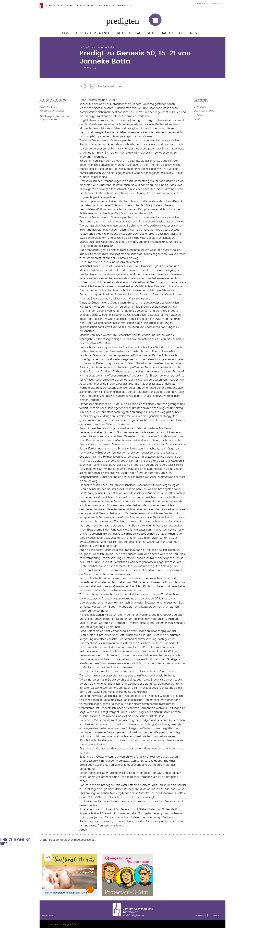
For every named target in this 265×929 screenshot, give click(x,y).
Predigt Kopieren (92, 86)
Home (66, 33)
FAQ (138, 33)
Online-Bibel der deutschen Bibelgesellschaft (67, 839)
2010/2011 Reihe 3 (205, 110)
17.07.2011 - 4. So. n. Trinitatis (96, 47)
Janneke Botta (48, 106)
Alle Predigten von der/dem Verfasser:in (55, 118)
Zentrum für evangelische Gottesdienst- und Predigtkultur (98, 5)
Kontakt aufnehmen (52, 110)
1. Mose (84, 67)
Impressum (216, 3)
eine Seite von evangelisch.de (63, 924)
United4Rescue (191, 33)
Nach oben (47, 915)
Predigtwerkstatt (107, 86)
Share (83, 86)
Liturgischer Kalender (93, 33)
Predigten (123, 33)
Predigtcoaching (160, 33)
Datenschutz (200, 3)
